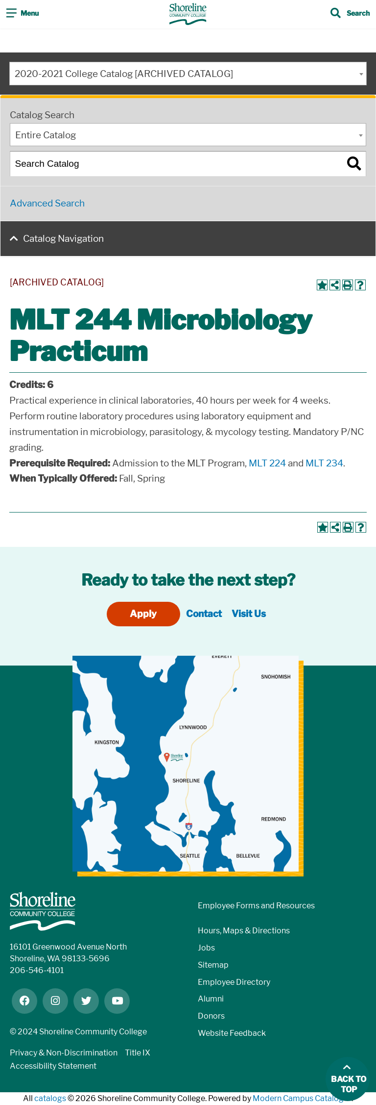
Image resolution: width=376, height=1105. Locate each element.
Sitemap (213, 965)
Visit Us (249, 613)
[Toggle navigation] (22, 14)
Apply (143, 613)
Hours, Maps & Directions (244, 930)
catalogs (50, 1098)
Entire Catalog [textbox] (45, 135)
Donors (211, 1016)
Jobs (206, 947)
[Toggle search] (350, 14)
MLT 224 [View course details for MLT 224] (267, 463)
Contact (204, 613)
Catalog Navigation (63, 238)
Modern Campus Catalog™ (302, 1098)
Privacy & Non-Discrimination (64, 1052)
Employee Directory (234, 982)
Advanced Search (47, 203)
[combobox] (188, 73)
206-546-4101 (37, 970)
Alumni (211, 998)
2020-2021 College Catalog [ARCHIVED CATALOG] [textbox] (124, 73)
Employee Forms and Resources (256, 905)
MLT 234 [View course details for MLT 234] (324, 463)
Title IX (137, 1052)
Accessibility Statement (53, 1066)
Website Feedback (232, 1033)
